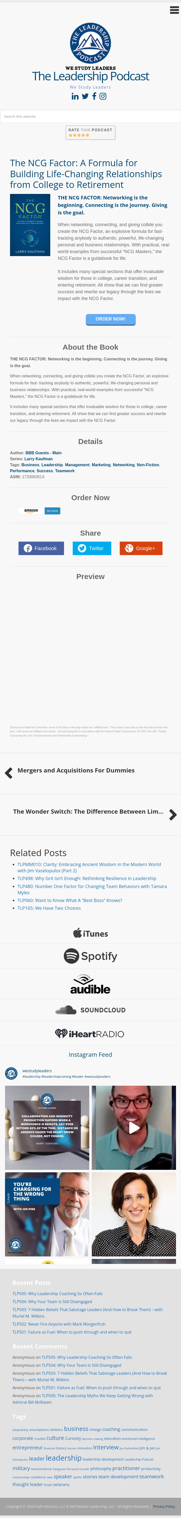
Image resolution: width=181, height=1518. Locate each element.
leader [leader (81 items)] (37, 1458)
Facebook (46, 548)
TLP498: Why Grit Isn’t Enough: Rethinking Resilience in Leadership (87, 878)
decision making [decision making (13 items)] (92, 1439)
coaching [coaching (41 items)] (111, 1429)
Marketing (101, 465)
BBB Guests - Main (44, 453)
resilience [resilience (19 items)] (38, 1477)
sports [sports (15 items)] (77, 1477)
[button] (90, 10)
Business (30, 465)
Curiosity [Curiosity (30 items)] (73, 1438)
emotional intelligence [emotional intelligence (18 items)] (138, 1438)
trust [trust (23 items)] (48, 1484)
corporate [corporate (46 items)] (22, 1438)
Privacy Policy (164, 1506)
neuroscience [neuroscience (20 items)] (41, 1469)
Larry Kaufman (38, 459)
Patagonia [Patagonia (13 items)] (59, 1469)
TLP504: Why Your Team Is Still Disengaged (52, 1301)
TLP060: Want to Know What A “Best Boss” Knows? (70, 900)
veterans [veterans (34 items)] (61, 1484)
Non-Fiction (148, 465)
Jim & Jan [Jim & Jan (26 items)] (147, 1447)
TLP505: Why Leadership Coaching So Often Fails (57, 1293)
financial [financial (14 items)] (49, 1448)
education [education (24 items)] (112, 1438)
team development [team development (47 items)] (118, 1477)
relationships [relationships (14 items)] (21, 1477)
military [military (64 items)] (21, 1468)
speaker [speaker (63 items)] (63, 1476)
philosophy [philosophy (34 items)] (101, 1468)
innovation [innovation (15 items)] (85, 1448)
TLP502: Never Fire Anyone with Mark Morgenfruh (59, 1324)
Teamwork (65, 471)
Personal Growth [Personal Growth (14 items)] (78, 1469)
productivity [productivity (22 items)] (150, 1468)
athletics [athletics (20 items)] (56, 1429)
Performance (22, 471)
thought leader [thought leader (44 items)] (27, 1484)
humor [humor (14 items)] (71, 1448)
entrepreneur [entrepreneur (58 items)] (27, 1447)
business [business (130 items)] (76, 1429)
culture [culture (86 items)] (55, 1437)
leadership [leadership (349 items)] (64, 1458)
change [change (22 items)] (95, 1429)
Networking (123, 465)
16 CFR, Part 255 (146, 731)
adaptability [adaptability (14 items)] (20, 1430)
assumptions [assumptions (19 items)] (39, 1429)
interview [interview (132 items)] (106, 1447)
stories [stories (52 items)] (90, 1476)
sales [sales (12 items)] (49, 1477)
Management (77, 465)
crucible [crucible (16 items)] (40, 1439)
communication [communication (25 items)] (134, 1429)
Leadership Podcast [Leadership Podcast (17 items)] (139, 1459)
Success (45, 471)
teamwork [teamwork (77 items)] (152, 1476)
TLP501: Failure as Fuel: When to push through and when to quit (72, 1332)
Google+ (145, 548)
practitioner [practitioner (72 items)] (126, 1468)
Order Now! (111, 318)
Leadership (52, 465)
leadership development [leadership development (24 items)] (103, 1459)
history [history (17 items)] (61, 1448)
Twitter (96, 548)
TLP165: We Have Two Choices (49, 908)
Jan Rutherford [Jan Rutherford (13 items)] (129, 1448)
